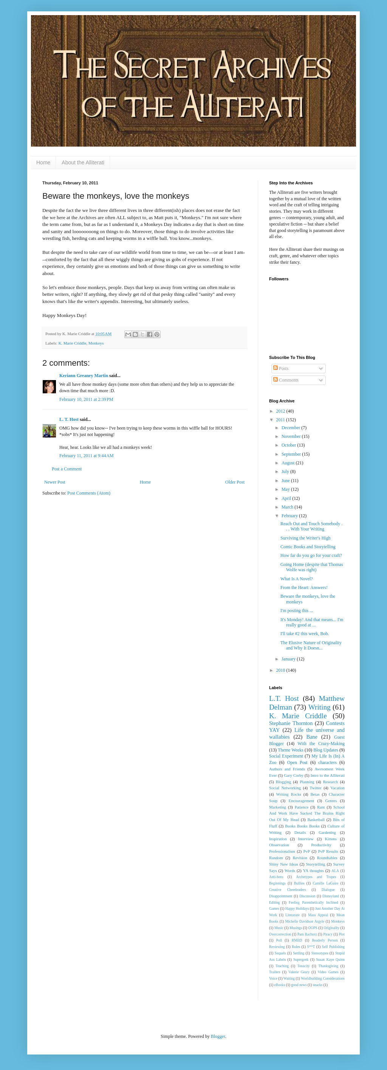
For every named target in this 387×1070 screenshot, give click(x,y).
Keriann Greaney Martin (83, 375)
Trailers (274, 972)
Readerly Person (324, 940)
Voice (273, 978)
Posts (280, 368)
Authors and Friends (287, 769)
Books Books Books (302, 826)
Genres (331, 800)
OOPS (312, 928)
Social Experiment (286, 756)
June (286, 480)
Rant (321, 807)
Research (330, 781)
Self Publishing (333, 947)
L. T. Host (69, 419)
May (286, 489)
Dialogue (328, 890)
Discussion (307, 896)
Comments (286, 380)
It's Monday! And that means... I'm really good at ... (311, 622)
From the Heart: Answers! (304, 587)
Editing (274, 902)
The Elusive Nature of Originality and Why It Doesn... (311, 645)
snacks (318, 985)
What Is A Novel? (296, 578)
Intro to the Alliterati (328, 775)
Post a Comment (67, 469)
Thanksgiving (328, 966)
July (286, 471)
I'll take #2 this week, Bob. (304, 633)
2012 (281, 411)
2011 (281, 419)
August (289, 462)
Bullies (299, 883)
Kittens (331, 839)
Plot (342, 934)
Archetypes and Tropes (316, 877)
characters (327, 762)
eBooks (279, 985)
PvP (306, 851)
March (288, 507)
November (292, 436)
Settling (298, 953)
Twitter (316, 787)
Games (274, 908)
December (291, 427)
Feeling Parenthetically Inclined (313, 902)
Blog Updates (325, 750)
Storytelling (315, 864)
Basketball (316, 819)
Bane (311, 737)
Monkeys (96, 343)
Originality (331, 928)
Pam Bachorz (307, 934)
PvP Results (328, 851)
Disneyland (330, 896)
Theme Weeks (290, 750)
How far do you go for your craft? (311, 555)
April (287, 498)
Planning (307, 781)
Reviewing (277, 947)
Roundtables (327, 857)
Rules (296, 947)
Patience (302, 807)
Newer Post (54, 482)
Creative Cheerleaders (287, 890)
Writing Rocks (288, 794)
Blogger (218, 1036)
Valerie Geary (299, 972)
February (290, 515)
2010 (281, 670)
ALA (335, 871)
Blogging (283, 781)
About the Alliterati (83, 162)
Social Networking (285, 787)
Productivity (321, 845)
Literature (292, 915)
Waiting (289, 978)
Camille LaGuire (325, 883)
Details (300, 832)
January (289, 659)
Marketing (277, 807)
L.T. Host (284, 698)
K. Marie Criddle (72, 343)
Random (276, 857)
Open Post (297, 762)
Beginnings (277, 883)
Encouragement (301, 800)
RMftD (297, 940)
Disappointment (280, 896)
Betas (314, 794)
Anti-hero (276, 877)
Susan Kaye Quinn (330, 959)
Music (278, 928)
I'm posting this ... (296, 610)
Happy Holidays (297, 908)
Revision (300, 857)
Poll (279, 940)
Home (43, 162)
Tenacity (303, 966)
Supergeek (300, 959)
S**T (311, 947)
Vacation (337, 787)
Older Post (235, 482)
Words (290, 870)
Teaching (282, 966)
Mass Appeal (318, 915)
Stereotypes (319, 953)
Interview (306, 839)
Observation (279, 845)
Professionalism (282, 851)
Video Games (328, 972)
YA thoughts (313, 870)
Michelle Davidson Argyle (305, 921)
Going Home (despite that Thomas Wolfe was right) (311, 567)
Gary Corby (293, 775)
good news (299, 985)
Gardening (327, 832)
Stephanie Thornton (291, 723)
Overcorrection (280, 934)
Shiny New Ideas (283, 864)
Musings (295, 928)
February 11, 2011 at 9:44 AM (86, 455)
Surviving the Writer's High (305, 538)
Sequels (280, 953)
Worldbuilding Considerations (323, 978)
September (292, 454)
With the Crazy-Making (321, 743)
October (289, 445)
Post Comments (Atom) (88, 493)
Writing (319, 707)
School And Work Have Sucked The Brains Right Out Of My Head (307, 813)
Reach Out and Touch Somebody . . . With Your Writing (311, 526)
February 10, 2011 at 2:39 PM (86, 399)
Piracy (328, 934)
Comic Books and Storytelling (308, 546)
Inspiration (278, 839)
